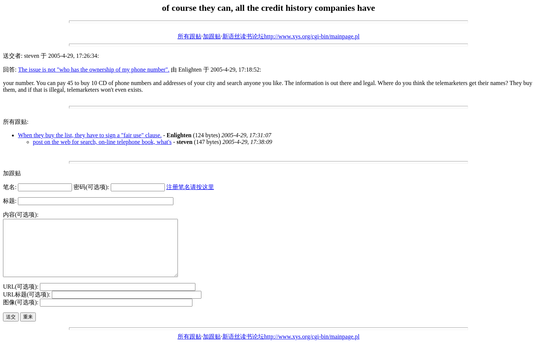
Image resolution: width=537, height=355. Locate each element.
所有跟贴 (189, 36)
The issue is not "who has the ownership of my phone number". (93, 69)
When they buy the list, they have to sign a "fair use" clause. (89, 135)
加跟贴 (212, 36)
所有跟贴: (15, 122)
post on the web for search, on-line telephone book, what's (102, 142)
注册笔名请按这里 (190, 187)
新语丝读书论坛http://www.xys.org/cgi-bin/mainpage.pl (290, 36)
